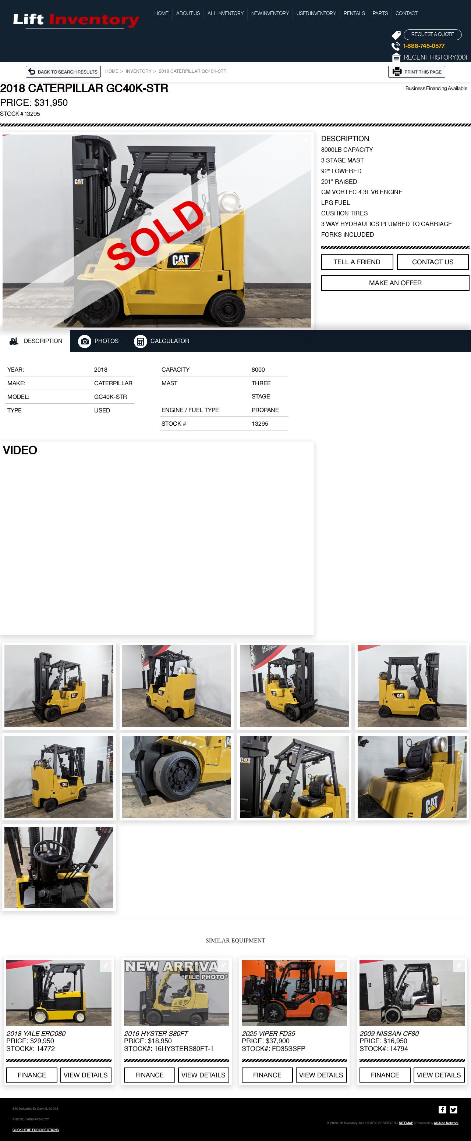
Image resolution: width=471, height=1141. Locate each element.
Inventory (139, 71)
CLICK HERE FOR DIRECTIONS (36, 1130)
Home (162, 13)
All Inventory (226, 13)
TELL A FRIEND (357, 262)
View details (86, 1075)
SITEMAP (406, 1123)
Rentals (354, 13)
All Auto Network (446, 1123)
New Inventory (270, 13)
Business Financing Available (436, 88)
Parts (380, 13)
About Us (188, 13)
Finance (32, 1075)
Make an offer (395, 283)
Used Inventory (316, 13)
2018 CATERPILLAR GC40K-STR (193, 71)
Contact (407, 13)
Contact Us (433, 262)
